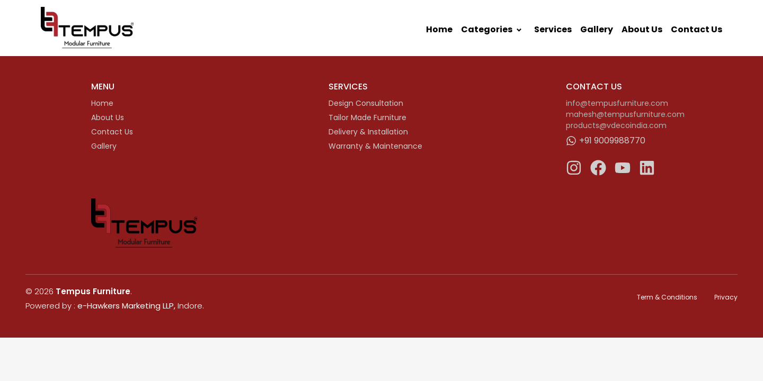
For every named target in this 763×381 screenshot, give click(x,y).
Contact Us (696, 29)
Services (553, 29)
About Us (642, 29)
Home (439, 29)
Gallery (596, 29)
